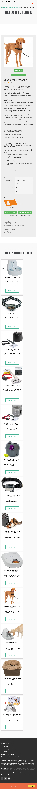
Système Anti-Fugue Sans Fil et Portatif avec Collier (12, 424)
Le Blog (6, 751)
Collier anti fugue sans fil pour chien (12, 350)
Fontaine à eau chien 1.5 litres (12, 277)
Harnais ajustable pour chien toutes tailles (12, 223)
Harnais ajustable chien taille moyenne (12, 607)
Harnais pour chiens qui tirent (10, 226)
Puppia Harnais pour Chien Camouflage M (13, 228)
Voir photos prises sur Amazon (18, 75)
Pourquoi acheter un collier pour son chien (24, 768)
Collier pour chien (10, 768)
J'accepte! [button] (31, 786)
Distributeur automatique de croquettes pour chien (12, 532)
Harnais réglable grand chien (10, 221)
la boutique (5, 7)
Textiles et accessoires (14, 7)
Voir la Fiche (12, 290)
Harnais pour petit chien (9, 231)
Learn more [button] (18, 786)
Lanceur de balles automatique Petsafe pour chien (12, 460)
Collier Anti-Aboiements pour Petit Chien (12, 496)
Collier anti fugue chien (12, 313)
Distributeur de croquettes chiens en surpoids (12, 571)
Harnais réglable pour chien (9, 229)
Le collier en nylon (16, 769)
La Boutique (7, 749)
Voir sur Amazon (18, 70)
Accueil (6, 746)
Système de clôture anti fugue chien (12, 386)
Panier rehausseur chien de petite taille (12, 679)
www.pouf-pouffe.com (20, 772)
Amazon (16, 760)
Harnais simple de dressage (10, 222)
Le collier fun (31, 769)
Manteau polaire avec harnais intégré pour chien (14, 225)
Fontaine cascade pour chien (12, 642)
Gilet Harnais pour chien (9, 232)
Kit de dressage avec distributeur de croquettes (12, 715)
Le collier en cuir (24, 769)
